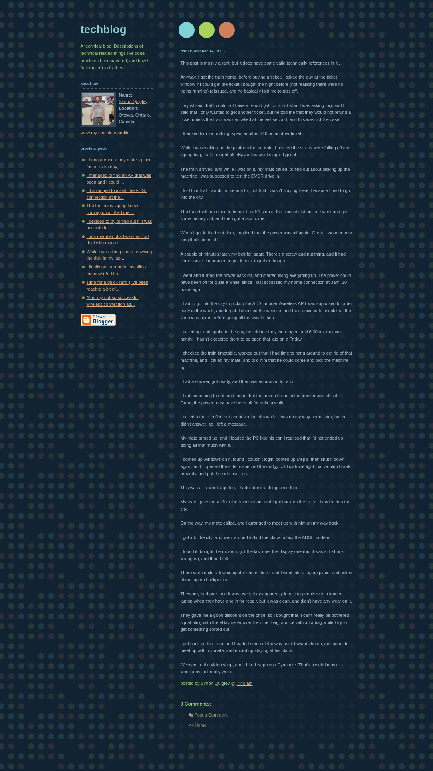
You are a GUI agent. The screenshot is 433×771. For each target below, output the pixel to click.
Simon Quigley (133, 101)
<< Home (198, 725)
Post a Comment (211, 714)
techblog (104, 29)
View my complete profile (105, 132)
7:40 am (245, 683)
